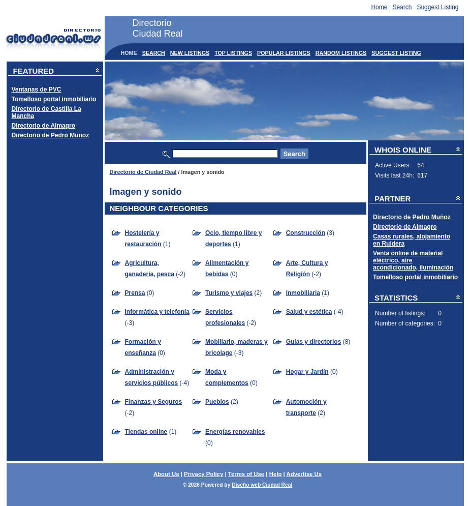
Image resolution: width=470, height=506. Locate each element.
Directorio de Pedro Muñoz (50, 135)
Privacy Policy (203, 474)
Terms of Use (246, 474)
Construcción (305, 232)
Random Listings (341, 53)
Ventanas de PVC (36, 89)
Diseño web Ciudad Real (262, 485)
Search (402, 7)
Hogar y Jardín (307, 371)
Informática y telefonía (157, 311)
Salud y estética (309, 311)
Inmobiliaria (303, 292)
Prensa (135, 292)
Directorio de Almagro (44, 125)
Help (275, 474)
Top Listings (233, 53)
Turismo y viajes (229, 292)
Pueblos (217, 401)
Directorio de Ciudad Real (143, 172)
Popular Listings (283, 53)
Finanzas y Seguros (153, 401)
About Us (166, 474)
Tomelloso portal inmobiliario (54, 99)
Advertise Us (304, 474)
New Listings (189, 53)
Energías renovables (235, 431)
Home (379, 7)
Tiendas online (146, 431)
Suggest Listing (437, 7)
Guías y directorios (313, 341)
